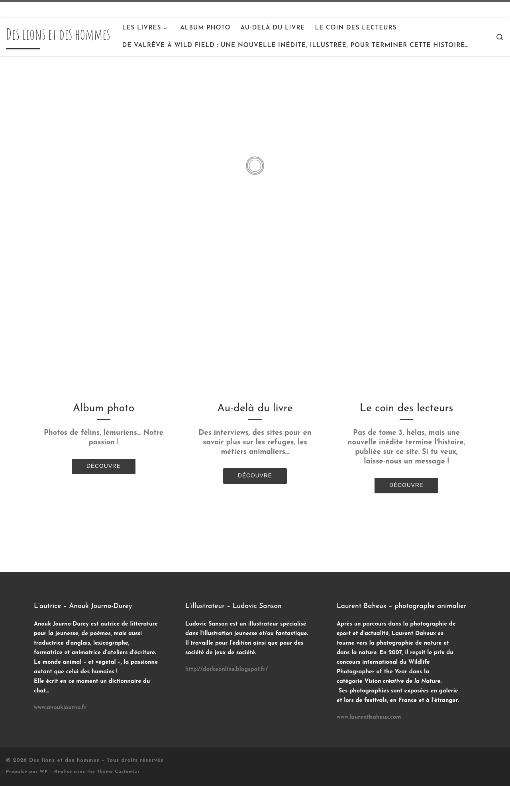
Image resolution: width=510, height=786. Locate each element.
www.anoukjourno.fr (60, 708)
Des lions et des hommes (64, 760)
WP (43, 772)
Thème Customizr (118, 772)
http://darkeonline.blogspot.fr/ (226, 670)
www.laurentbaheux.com (369, 717)
